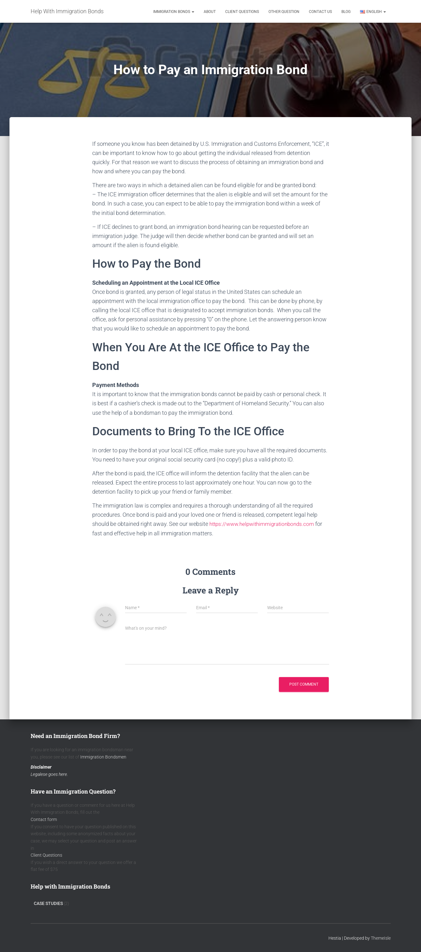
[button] (192, 11)
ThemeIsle (381, 937)
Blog (346, 11)
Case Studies (48, 903)
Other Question (283, 11)
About (210, 11)
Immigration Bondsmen (103, 756)
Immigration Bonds (173, 11)
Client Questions (242, 11)
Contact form (44, 819)
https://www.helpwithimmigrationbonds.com (265, 524)
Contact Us (320, 11)
